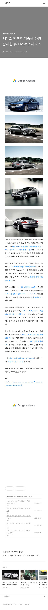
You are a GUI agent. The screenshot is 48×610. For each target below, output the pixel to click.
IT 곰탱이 (6, 3)
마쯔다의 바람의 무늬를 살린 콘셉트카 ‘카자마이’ (18, 502)
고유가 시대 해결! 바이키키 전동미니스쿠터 (18, 532)
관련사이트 (6, 596)
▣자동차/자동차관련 (13, 497)
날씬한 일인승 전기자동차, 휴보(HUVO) (19, 510)
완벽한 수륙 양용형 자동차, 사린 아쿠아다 (19, 517)
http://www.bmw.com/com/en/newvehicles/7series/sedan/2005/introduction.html (23, 383)
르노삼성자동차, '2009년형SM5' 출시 (18, 524)
